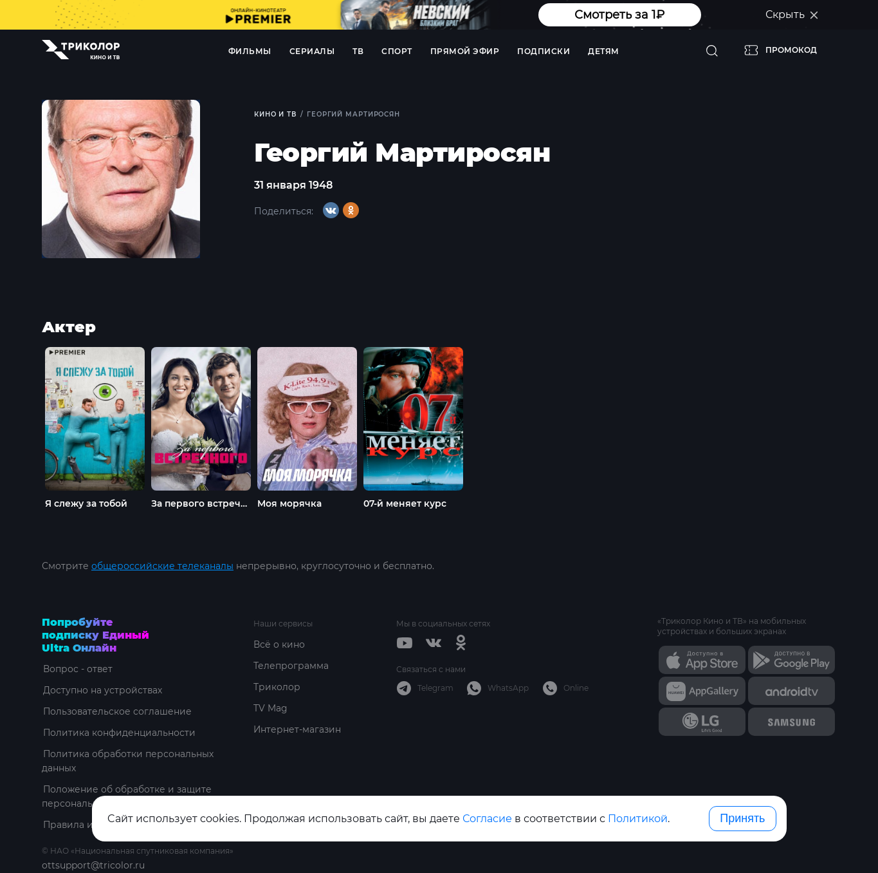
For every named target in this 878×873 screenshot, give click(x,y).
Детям (603, 51)
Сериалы (312, 51)
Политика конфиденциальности (119, 732)
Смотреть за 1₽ (619, 15)
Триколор (276, 687)
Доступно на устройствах (101, 690)
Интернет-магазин (297, 729)
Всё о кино (279, 644)
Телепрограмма (291, 665)
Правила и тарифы (87, 825)
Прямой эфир (465, 51)
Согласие (487, 818)
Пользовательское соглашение (117, 711)
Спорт (396, 51)
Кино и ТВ (275, 114)
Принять (742, 818)
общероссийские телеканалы (162, 566)
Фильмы (249, 51)
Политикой (638, 818)
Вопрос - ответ (77, 669)
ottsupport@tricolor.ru (93, 865)
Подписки (543, 51)
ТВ (357, 51)
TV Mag (270, 708)
